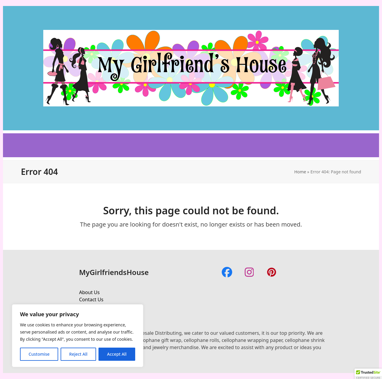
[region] (77, 335)
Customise (39, 354)
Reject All (78, 354)
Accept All (117, 354)
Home (300, 172)
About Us (89, 292)
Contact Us (91, 299)
